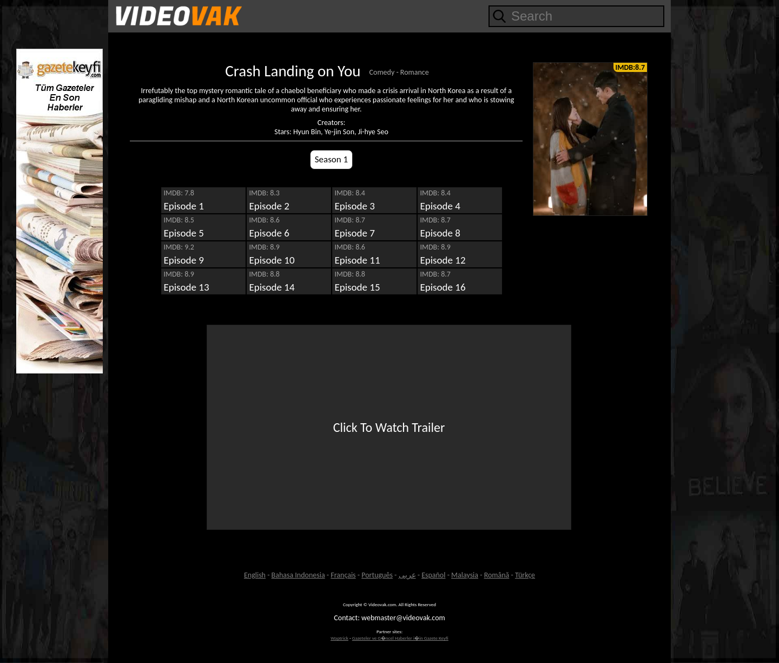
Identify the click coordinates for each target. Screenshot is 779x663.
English (255, 575)
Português (377, 575)
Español (433, 575)
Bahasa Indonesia (298, 575)
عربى (407, 575)
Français (343, 575)
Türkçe (525, 575)
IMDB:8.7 (630, 67)
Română (497, 575)
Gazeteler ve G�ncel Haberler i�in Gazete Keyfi (400, 638)
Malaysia (464, 575)
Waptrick (339, 638)
